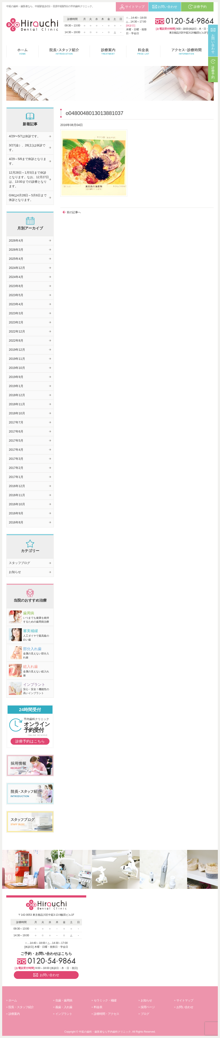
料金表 (98, 1007)
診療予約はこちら (30, 741)
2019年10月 (17, 368)
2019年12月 (17, 349)
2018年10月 (17, 413)
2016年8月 (16, 522)
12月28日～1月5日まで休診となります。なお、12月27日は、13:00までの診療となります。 (29, 179)
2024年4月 (16, 277)
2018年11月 (17, 404)
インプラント (63, 1013)
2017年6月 (16, 431)
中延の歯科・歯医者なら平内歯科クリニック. (105, 1031)
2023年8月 (16, 286)
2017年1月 (16, 477)
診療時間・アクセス (106, 1013)
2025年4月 (16, 258)
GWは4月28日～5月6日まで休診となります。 (28, 198)
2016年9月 (16, 513)
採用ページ (148, 1007)
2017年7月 (16, 422)
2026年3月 (16, 249)
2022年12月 (17, 331)
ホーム (12, 1000)
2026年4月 (16, 240)
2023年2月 (16, 322)
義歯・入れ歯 (63, 1007)
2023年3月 (16, 313)
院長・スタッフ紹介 (21, 1007)
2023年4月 (16, 304)
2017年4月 (16, 449)
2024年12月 (17, 268)
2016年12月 (17, 486)
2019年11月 (17, 358)
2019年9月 (16, 377)
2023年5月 (16, 295)
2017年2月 (16, 468)
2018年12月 (17, 395)
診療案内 (14, 1013)
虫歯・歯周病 (63, 1000)
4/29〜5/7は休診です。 (24, 136)
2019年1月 (16, 386)
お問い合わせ (184, 1007)
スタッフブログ (19, 563)
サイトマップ (184, 1000)
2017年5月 (16, 440)
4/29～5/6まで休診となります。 (27, 161)
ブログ (145, 1013)
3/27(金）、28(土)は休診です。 (27, 148)
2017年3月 (16, 458)
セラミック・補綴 (105, 1000)
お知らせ (15, 572)
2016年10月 (17, 504)
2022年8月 (16, 340)
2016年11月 (17, 495)
